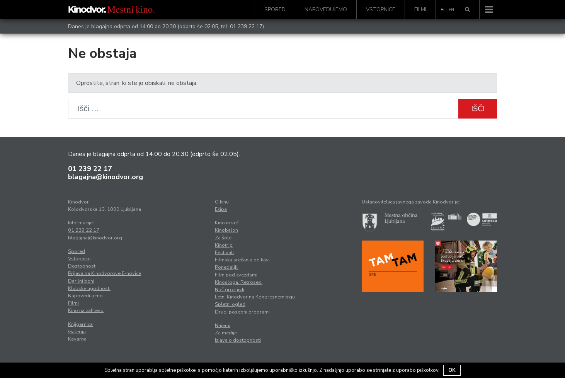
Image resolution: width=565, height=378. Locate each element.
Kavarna (77, 339)
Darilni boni (81, 281)
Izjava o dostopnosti (238, 340)
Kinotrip (224, 245)
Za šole (223, 237)
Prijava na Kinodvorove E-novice (104, 273)
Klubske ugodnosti (89, 288)
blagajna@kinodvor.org (105, 176)
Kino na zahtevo (86, 310)
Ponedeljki (226, 267)
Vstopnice (380, 9)
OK (452, 370)
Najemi (222, 325)
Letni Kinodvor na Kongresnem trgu (255, 296)
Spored (275, 9)
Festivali (224, 252)
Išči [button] (478, 108)
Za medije (226, 332)
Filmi (420, 9)
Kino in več (227, 222)
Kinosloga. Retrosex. (238, 282)
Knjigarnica (80, 324)
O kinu (222, 201)
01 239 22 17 (246, 26)
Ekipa (221, 209)
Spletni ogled (230, 304)
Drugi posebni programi (242, 312)
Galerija (77, 331)
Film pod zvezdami (236, 274)
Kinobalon (226, 230)
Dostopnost (81, 266)
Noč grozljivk (229, 289)
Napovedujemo (326, 9)
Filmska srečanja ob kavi (242, 259)
